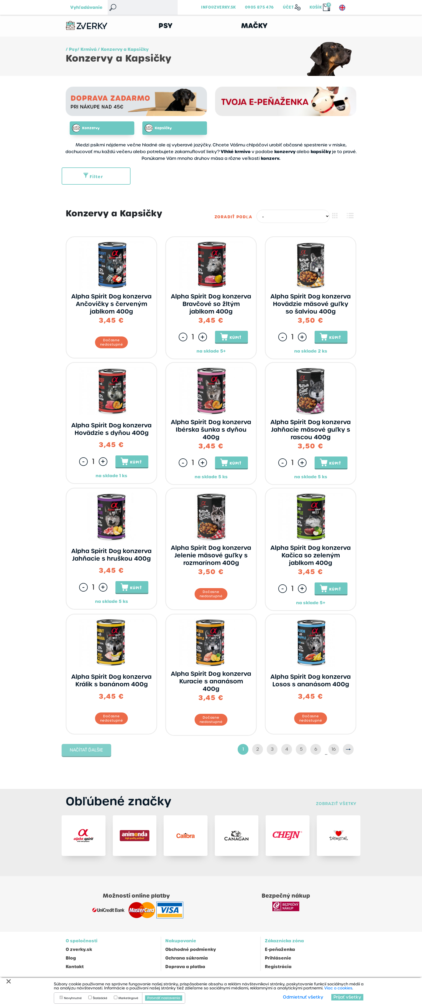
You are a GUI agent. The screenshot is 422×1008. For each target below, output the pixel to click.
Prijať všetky (347, 997)
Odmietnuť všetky (303, 997)
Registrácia (278, 969)
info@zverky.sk (218, 7)
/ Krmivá (87, 49)
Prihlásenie (278, 961)
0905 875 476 (259, 7)
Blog (71, 961)
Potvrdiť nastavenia (163, 998)
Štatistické (100, 998)
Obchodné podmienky (190, 952)
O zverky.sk (79, 952)
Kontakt (75, 969)
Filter (93, 177)
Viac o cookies (338, 988)
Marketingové (128, 998)
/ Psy (71, 49)
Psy (166, 25)
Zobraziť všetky (336, 804)
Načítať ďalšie (86, 750)
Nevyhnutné (73, 998)
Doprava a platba (185, 969)
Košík (316, 7)
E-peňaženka (280, 952)
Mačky (254, 25)
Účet (288, 7)
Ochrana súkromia (186, 961)
